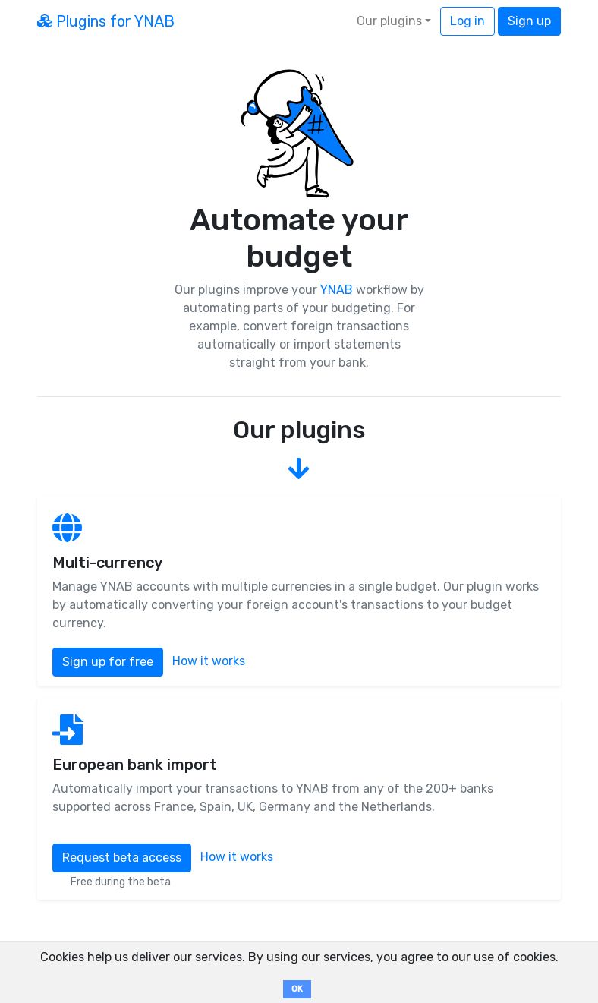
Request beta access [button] (121, 857)
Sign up (529, 21)
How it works (208, 661)
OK (297, 989)
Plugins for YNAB (106, 21)
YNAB (336, 289)
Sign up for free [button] (107, 661)
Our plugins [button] (389, 21)
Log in (467, 21)
